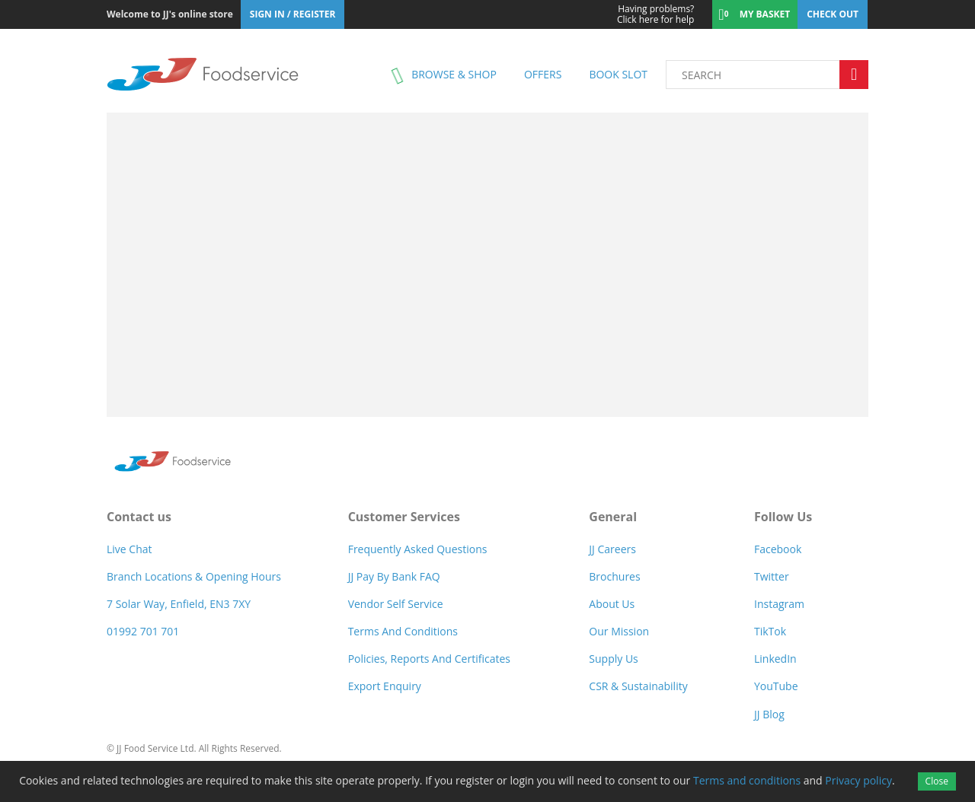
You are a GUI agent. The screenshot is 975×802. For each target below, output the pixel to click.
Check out (832, 14)
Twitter (771, 576)
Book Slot (618, 74)
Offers (542, 74)
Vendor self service (395, 604)
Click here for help (645, 14)
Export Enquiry (384, 686)
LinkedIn (775, 658)
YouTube (776, 686)
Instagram (779, 604)
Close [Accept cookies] (936, 781)
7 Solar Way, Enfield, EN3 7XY (179, 604)
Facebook (777, 549)
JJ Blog (769, 714)
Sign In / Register (293, 14)
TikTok (770, 631)
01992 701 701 (143, 631)
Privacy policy (858, 780)
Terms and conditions (747, 780)
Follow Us (783, 516)
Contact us (139, 516)
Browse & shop (454, 74)
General (613, 516)
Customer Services (404, 516)
